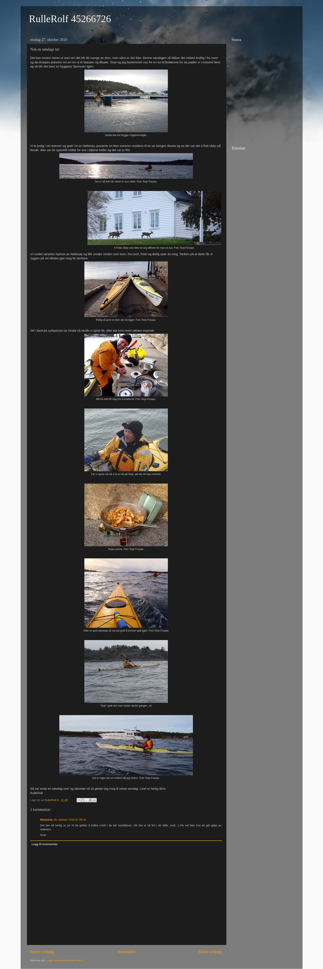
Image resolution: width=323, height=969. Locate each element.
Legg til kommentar (45, 844)
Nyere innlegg (42, 952)
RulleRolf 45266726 (70, 18)
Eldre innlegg (210, 952)
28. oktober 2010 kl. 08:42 (70, 819)
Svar (43, 835)
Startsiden (127, 952)
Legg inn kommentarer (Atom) (65, 960)
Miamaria (46, 819)
